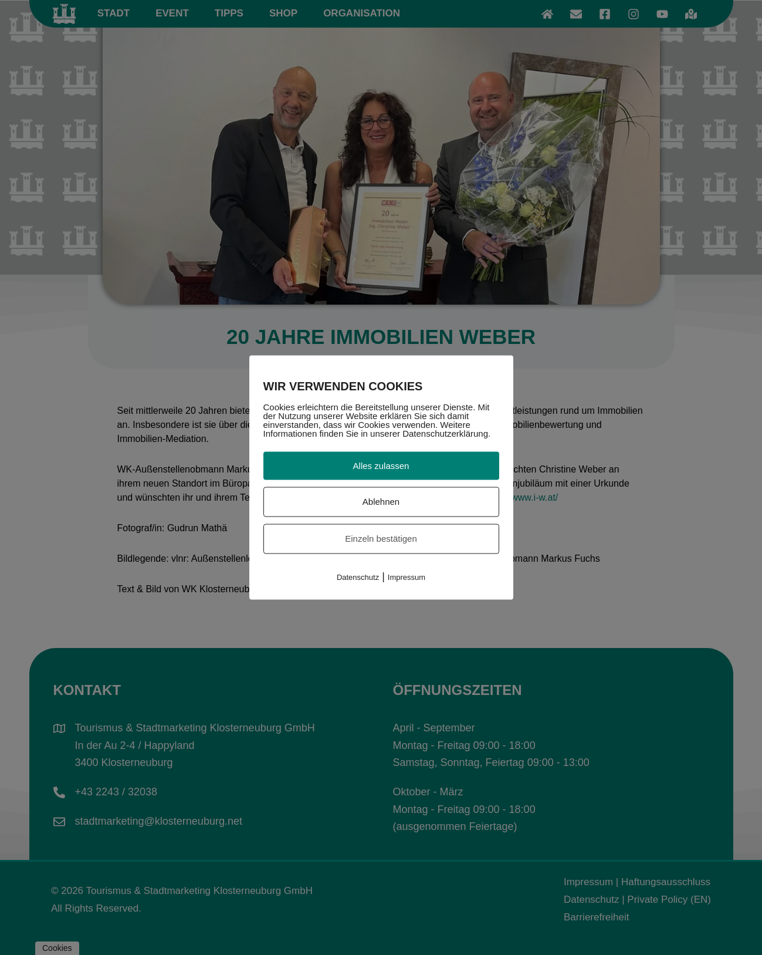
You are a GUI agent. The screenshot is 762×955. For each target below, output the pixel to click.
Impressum (406, 576)
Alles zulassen (381, 465)
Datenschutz (358, 576)
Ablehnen (381, 502)
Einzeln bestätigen (381, 539)
